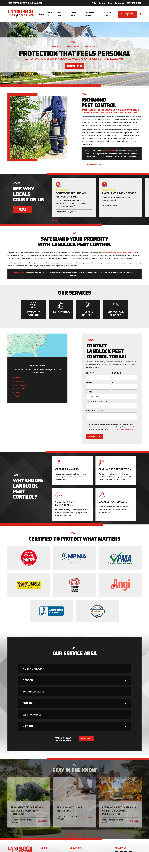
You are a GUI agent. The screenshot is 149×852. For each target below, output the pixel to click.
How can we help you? (95, 411)
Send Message (95, 436)
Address (90, 392)
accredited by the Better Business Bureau (118, 253)
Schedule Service (74, 66)
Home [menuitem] (41, 14)
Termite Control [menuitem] (73, 14)
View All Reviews (22, 209)
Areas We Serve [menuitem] (107, 14)
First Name (90, 373)
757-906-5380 (134, 3)
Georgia (17, 392)
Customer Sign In (127, 14)
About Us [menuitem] (49, 14)
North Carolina (20, 385)
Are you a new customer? (97, 401)
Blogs (110, 3)
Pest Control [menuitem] (60, 14)
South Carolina (20, 389)
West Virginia (19, 381)
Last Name (116, 373)
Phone (89, 383)
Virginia (17, 378)
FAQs (94, 3)
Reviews (102, 3)
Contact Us (119, 3)
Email (114, 383)
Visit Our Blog (74, 835)
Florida (17, 396)
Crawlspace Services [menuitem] (89, 14)
